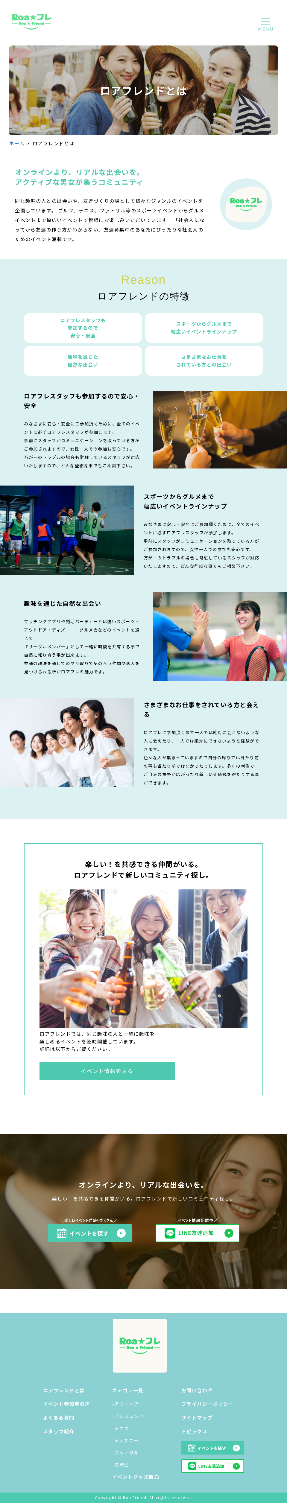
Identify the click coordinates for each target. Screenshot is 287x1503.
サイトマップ (197, 1417)
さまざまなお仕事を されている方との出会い (204, 360)
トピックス (194, 1431)
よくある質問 (59, 1417)
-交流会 (120, 1464)
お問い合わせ (197, 1390)
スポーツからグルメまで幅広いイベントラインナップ (204, 327)
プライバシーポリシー (207, 1403)
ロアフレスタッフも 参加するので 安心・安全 (83, 328)
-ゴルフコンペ (128, 1416)
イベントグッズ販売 (136, 1476)
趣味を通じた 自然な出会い (83, 360)
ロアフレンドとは (64, 1390)
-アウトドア (125, 1404)
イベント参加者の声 (66, 1403)
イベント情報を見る (107, 1071)
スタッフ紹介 (59, 1431)
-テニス (120, 1428)
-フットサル (125, 1452)
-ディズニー (125, 1440)
